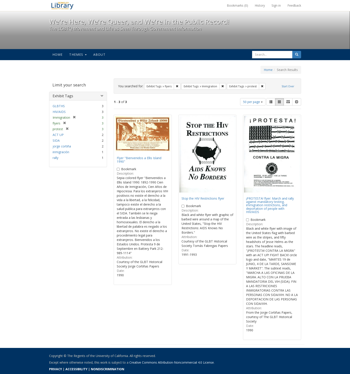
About (99, 54)
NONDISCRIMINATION (107, 369)
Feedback (294, 5)
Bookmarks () (237, 5)
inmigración (61, 152)
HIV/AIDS (59, 112)
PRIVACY (55, 369)
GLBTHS (59, 106)
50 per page (253, 102)
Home (57, 54)
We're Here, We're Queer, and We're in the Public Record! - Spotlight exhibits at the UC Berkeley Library (62, 5)
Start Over (288, 86)
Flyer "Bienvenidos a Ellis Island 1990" (139, 159)
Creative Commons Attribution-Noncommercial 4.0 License (171, 362)
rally (55, 158)
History (260, 5)
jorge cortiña (62, 146)
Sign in (276, 5)
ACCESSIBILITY (76, 369)
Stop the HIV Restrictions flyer (203, 198)
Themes (77, 54)
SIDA (56, 140)
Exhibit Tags (63, 96)
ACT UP (58, 135)
